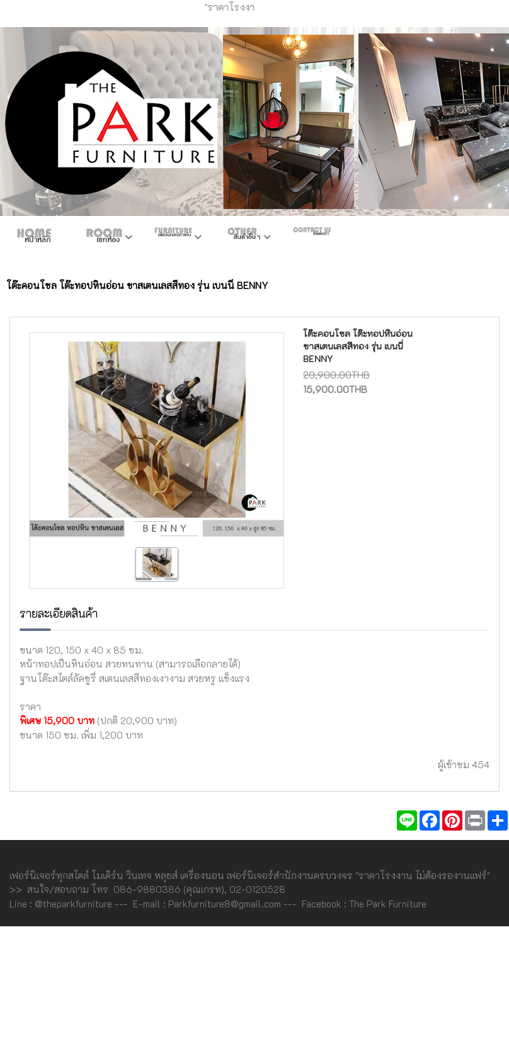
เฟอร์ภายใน (173, 238)
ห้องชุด (104, 238)
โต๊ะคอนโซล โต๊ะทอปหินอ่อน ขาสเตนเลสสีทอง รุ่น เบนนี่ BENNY (358, 346)
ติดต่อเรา (312, 238)
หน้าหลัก (35, 238)
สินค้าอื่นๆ (242, 238)
